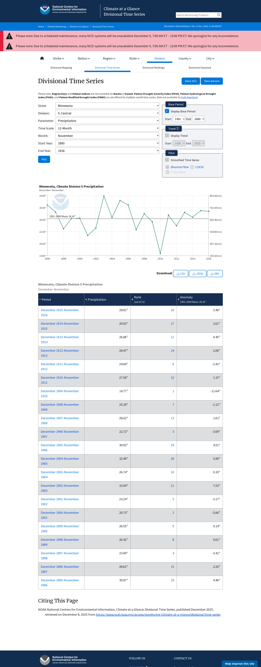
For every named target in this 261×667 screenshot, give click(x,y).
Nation (84, 58)
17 (172, 323)
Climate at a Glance (79, 26)
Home (41, 26)
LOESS (199, 167)
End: (188, 119)
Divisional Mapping (61, 67)
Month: (43, 136)
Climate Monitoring (56, 26)
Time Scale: (46, 128)
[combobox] (130, 58)
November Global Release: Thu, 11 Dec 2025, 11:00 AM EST (193, 26)
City (210, 58)
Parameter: (46, 121)
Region (109, 58)
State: (42, 106)
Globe (58, 58)
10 (172, 472)
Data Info (191, 81)
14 (172, 350)
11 (172, 337)
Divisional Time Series (103, 26)
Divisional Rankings (153, 67)
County (185, 58)
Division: (43, 113)
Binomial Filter (180, 167)
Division (159, 58)
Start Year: (45, 143)
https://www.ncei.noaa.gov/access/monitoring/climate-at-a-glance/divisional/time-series (158, 614)
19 (172, 445)
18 (172, 580)
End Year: (44, 151)
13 (172, 418)
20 (172, 458)
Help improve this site (239, 663)
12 (172, 377)
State (134, 58)
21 (172, 485)
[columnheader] (61, 299)
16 (172, 310)
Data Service (212, 81)
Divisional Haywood (200, 67)
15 (172, 566)
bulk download (189, 97)
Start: (168, 119)
